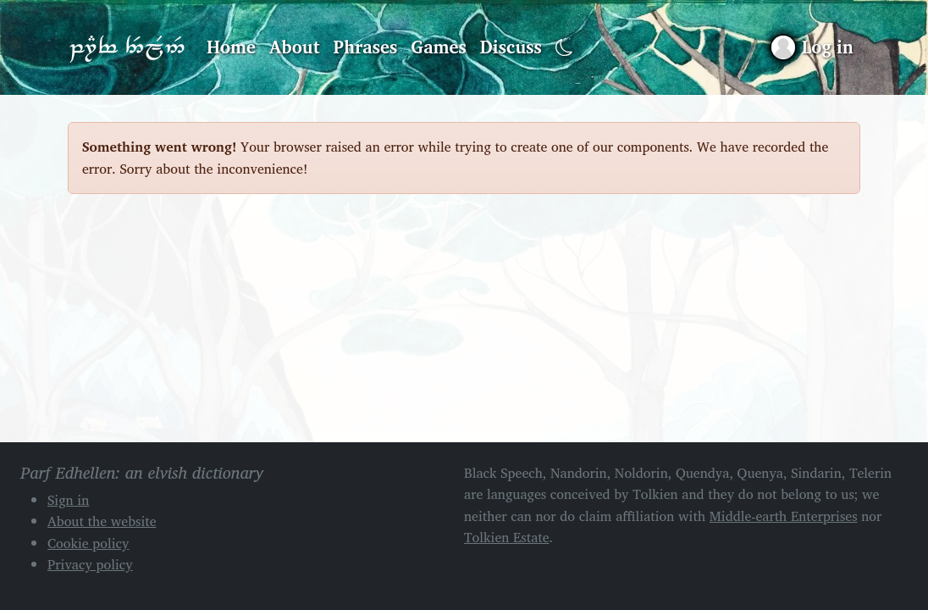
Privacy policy (90, 564)
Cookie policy (88, 543)
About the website (102, 521)
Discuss (511, 46)
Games (438, 46)
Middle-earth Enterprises (784, 516)
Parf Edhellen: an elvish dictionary (127, 47)
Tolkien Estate (507, 537)
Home (231, 46)
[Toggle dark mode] (564, 48)
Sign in (68, 500)
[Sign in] (812, 47)
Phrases (366, 46)
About (294, 46)
